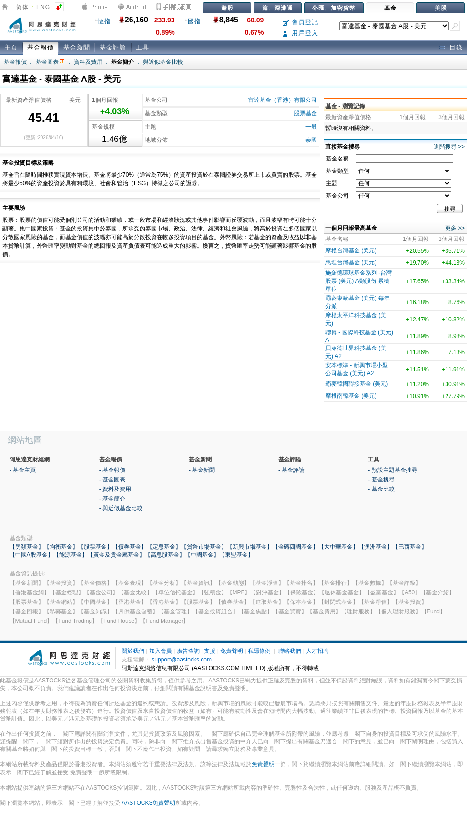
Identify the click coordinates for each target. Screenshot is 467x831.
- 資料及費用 (115, 489)
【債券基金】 (129, 546)
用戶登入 (300, 33)
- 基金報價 (112, 470)
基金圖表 (50, 62)
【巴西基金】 (410, 546)
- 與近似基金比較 (120, 508)
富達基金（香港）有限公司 (282, 100)
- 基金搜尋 (381, 479)
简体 (22, 7)
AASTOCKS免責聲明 (148, 803)
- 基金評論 (291, 470)
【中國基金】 (202, 554)
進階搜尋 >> (449, 146)
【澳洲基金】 (375, 546)
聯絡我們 (289, 651)
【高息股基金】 (165, 554)
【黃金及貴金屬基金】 (116, 554)
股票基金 (305, 113)
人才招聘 (317, 651)
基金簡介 (122, 62)
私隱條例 (259, 651)
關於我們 (133, 651)
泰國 (311, 140)
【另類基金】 (27, 546)
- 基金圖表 (112, 479)
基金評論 (113, 47)
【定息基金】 (164, 546)
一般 (311, 126)
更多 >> (455, 228)
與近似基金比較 (163, 62)
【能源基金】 (70, 554)
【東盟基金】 (236, 554)
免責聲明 (231, 651)
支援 (209, 651)
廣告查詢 (188, 651)
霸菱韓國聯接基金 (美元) (356, 383)
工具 (142, 47)
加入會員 (160, 651)
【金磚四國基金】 (295, 546)
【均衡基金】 (61, 546)
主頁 (11, 47)
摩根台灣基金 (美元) (350, 250)
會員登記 (300, 22)
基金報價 (40, 47)
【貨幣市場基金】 (204, 546)
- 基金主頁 (23, 470)
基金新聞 (76, 47)
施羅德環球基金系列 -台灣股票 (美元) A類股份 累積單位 (358, 281)
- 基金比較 (381, 489)
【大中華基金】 (338, 546)
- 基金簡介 (112, 498)
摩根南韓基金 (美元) (350, 395)
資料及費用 (88, 62)
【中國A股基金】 (31, 554)
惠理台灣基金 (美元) (350, 262)
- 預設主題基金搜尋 (392, 470)
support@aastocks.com (182, 659)
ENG (43, 7)
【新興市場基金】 (250, 546)
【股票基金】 (95, 546)
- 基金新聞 (202, 470)
